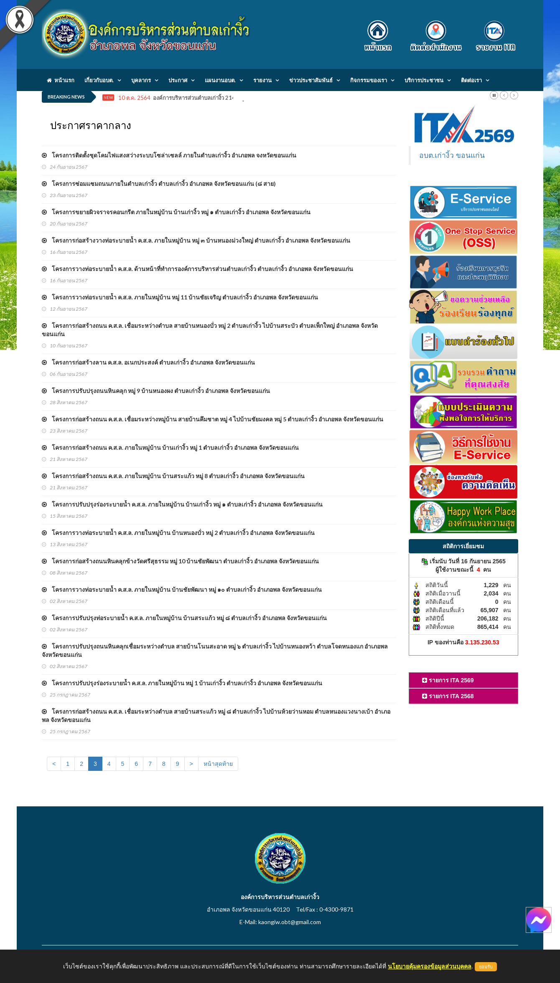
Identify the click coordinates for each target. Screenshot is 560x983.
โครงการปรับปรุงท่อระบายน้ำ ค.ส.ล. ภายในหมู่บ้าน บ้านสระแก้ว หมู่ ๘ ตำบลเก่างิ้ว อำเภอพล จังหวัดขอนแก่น (184, 617)
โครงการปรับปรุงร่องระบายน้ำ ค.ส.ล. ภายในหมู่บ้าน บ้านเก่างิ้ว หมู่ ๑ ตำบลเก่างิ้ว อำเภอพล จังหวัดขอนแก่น (182, 504)
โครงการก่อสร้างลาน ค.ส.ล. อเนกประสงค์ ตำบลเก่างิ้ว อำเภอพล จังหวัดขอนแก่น (148, 362)
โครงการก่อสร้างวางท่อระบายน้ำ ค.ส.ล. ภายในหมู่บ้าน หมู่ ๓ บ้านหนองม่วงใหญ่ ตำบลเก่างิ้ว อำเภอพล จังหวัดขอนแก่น (196, 240)
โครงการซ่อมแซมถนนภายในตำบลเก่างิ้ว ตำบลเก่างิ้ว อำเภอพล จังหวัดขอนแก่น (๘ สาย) (159, 183)
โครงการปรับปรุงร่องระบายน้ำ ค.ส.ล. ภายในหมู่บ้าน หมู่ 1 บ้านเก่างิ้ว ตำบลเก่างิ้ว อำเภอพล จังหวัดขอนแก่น (182, 683)
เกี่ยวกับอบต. (99, 80)
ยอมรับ (486, 966)
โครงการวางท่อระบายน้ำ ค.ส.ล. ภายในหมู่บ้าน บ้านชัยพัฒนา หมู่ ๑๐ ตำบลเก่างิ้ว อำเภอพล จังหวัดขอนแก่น (182, 589)
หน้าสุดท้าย (218, 763)
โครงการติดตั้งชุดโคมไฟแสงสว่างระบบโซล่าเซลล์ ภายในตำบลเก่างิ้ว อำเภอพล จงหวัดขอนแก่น (169, 155)
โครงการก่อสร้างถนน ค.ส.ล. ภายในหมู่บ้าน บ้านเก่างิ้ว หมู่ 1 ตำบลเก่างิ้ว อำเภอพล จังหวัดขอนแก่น (170, 447)
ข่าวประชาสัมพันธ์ (311, 80)
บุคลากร (141, 80)
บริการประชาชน (424, 80)
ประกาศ (177, 80)
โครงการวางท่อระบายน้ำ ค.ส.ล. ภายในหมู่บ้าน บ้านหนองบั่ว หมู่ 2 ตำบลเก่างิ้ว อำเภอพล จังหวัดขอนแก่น (178, 532)
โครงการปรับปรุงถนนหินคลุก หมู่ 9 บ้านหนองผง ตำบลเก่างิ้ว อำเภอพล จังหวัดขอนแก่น (156, 390)
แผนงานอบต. (220, 80)
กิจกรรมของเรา (368, 80)
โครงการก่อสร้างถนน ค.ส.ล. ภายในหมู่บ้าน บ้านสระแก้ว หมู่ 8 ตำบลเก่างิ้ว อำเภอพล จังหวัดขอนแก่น (173, 475)
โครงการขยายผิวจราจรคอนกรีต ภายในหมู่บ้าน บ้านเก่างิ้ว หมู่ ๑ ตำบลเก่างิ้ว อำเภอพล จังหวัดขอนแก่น (176, 211)
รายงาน (262, 80)
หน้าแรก (60, 80)
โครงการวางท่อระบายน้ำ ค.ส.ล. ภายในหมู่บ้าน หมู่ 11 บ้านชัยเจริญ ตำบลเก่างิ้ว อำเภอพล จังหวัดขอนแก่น (180, 297)
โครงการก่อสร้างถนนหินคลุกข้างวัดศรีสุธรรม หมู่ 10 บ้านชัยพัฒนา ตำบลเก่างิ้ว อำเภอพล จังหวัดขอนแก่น (180, 561)
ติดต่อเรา (471, 80)
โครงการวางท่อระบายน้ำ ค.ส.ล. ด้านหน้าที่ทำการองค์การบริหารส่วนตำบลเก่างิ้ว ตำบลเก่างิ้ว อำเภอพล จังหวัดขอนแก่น (197, 268)
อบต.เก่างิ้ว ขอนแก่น (452, 155)
